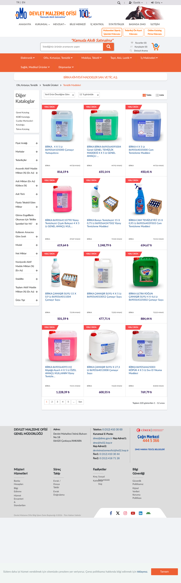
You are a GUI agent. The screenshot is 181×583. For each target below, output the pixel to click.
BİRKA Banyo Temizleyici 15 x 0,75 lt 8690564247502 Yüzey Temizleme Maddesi (104, 223)
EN (23, 2)
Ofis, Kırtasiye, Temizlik (58, 57)
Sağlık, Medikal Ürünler (35, 67)
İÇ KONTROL (97, 24)
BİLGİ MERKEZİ (78, 24)
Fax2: (96, 458)
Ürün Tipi (20, 300)
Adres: (57, 429)
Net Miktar (21, 253)
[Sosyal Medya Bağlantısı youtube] (133, 514)
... (73, 402)
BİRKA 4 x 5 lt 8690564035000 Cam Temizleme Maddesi (141, 150)
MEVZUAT (59, 24)
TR (17, 2)
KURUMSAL (42, 24)
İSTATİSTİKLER (116, 24)
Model (19, 245)
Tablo (147, 95)
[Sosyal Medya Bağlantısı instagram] (125, 514)
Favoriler (139, 43)
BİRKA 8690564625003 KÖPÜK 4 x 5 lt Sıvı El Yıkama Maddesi (145, 370)
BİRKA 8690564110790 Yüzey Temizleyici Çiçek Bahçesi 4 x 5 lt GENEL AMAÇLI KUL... (62, 223)
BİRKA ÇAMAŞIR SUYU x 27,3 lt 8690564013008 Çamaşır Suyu (103, 370)
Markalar (20, 152)
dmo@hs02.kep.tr (102, 443)
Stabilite (20, 279)
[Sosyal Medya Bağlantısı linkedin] (140, 514)
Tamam (164, 571)
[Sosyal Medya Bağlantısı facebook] (111, 514)
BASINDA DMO (137, 24)
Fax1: (96, 454)
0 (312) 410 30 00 (112, 429)
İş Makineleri (149, 57)
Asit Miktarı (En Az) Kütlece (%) (25, 183)
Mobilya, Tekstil (91, 57)
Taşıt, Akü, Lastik (121, 57)
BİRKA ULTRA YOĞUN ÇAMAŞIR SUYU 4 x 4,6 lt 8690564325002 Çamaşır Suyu (146, 296)
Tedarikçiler (21, 160)
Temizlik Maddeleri (72, 85)
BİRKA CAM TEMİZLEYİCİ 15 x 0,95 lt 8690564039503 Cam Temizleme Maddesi (146, 223)
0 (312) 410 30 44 (110, 454)
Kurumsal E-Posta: (103, 434)
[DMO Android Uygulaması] (148, 514)
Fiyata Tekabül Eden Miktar (25, 205)
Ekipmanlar (66, 67)
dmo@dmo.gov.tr (102, 438)
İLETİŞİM (155, 24)
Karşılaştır (138, 47)
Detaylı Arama (139, 51)
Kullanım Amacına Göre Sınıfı (25, 234)
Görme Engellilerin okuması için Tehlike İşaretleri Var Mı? (26, 219)
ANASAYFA (25, 24)
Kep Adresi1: (120, 438)
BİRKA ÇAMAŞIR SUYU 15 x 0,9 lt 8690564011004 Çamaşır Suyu (60, 296)
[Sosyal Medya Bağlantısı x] (118, 514)
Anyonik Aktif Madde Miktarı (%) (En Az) (26, 171)
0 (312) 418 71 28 (110, 458)
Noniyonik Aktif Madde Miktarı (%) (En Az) (25, 266)
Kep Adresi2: (100, 446)
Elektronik (28, 57)
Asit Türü (20, 194)
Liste (160, 95)
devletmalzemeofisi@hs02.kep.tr (111, 450)
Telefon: (97, 429)
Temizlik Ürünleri (50, 85)
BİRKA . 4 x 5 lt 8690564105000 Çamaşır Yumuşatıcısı (59, 150)
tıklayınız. (142, 571)
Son (80, 402)
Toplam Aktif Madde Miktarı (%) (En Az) (26, 289)
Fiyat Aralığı (21, 143)
